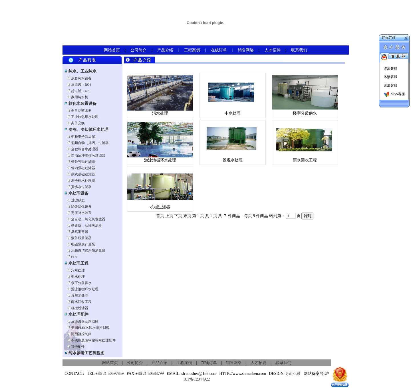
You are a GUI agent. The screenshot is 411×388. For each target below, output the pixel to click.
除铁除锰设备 (81, 207)
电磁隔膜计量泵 (83, 244)
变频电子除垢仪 (83, 137)
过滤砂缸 (78, 200)
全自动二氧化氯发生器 (88, 219)
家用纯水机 (79, 97)
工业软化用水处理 (84, 117)
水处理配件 (77, 314)
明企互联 (293, 373)
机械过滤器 (79, 308)
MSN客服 (394, 94)
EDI (74, 257)
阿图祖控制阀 (81, 334)
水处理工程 (77, 263)
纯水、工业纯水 (81, 71)
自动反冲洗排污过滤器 (88, 155)
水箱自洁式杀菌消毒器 (88, 251)
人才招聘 (273, 50)
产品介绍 (165, 50)
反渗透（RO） (82, 85)
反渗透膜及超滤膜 (84, 321)
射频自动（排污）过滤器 (90, 143)
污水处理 (78, 270)
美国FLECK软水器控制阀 (90, 328)
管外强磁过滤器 (83, 162)
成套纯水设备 (81, 78)
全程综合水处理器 (84, 149)
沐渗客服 (390, 68)
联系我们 (299, 50)
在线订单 (219, 50)
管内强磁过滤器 (83, 168)
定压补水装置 (81, 213)
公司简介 (138, 50)
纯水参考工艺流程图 (85, 353)
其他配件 (78, 347)
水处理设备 (77, 193)
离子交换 (78, 123)
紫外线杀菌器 (81, 238)
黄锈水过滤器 (81, 187)
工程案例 (192, 50)
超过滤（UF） (81, 91)
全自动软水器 (81, 111)
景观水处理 (79, 295)
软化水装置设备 (81, 103)
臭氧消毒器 (79, 232)
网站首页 (112, 50)
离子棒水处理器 (83, 181)
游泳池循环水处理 (84, 289)
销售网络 (246, 50)
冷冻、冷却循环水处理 (87, 129)
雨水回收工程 (81, 302)
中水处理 (78, 277)
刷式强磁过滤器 (83, 174)
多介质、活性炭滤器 (86, 225)
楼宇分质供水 (81, 283)
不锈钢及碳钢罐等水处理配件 (93, 340)
